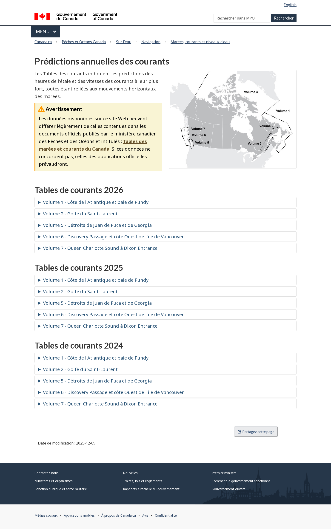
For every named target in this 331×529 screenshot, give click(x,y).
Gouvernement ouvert (228, 489)
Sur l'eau (123, 41)
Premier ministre (224, 473)
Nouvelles (130, 473)
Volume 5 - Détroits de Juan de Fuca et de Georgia (97, 225)
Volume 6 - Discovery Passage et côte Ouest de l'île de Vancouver (113, 237)
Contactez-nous (46, 473)
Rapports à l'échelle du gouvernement (151, 489)
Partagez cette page (256, 431)
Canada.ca (43, 41)
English (290, 4)
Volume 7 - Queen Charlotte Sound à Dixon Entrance (100, 248)
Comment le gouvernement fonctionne (241, 481)
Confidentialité (166, 515)
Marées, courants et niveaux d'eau (200, 41)
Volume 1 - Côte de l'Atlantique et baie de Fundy (95, 202)
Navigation (150, 41)
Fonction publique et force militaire (60, 489)
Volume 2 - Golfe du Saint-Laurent (80, 214)
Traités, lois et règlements (142, 481)
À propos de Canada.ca (118, 515)
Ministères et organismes (53, 481)
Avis (145, 515)
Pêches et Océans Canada (84, 41)
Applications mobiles (79, 515)
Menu (46, 31)
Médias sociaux (45, 515)
